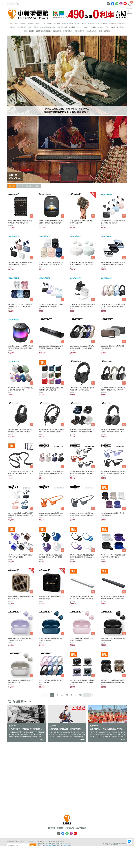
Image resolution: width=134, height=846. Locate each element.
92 (67, 695)
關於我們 (51, 828)
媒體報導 (60, 828)
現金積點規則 (81, 828)
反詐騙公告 (70, 828)
